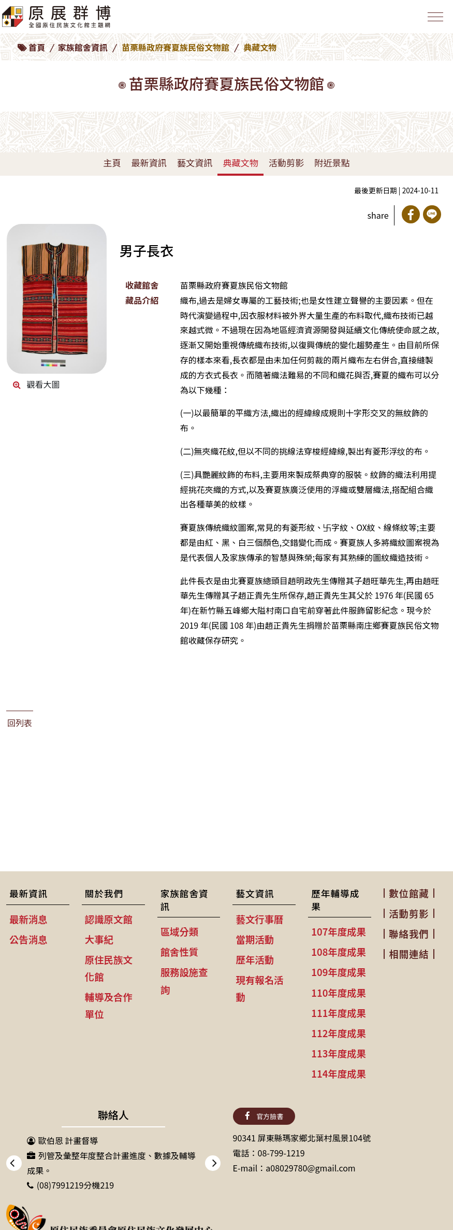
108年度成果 (338, 951)
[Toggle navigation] (434, 19)
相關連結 (409, 953)
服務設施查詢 (184, 980)
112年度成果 (338, 1033)
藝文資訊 (194, 162)
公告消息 (28, 939)
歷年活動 (255, 959)
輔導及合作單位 (109, 1005)
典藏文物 (240, 162)
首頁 (36, 47)
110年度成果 (338, 992)
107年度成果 (338, 931)
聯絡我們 (409, 933)
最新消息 (28, 919)
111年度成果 (338, 1013)
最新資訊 (148, 162)
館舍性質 (179, 951)
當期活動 (255, 939)
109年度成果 (338, 972)
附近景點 (331, 162)
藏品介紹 (141, 300)
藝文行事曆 (259, 919)
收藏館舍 (141, 285)
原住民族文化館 (109, 968)
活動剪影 (286, 162)
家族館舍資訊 (83, 47)
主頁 (112, 162)
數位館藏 (409, 893)
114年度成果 (338, 1073)
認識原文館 (109, 919)
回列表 (19, 722)
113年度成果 (338, 1053)
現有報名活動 (259, 988)
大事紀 (99, 939)
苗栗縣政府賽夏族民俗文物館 (175, 47)
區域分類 (179, 931)
